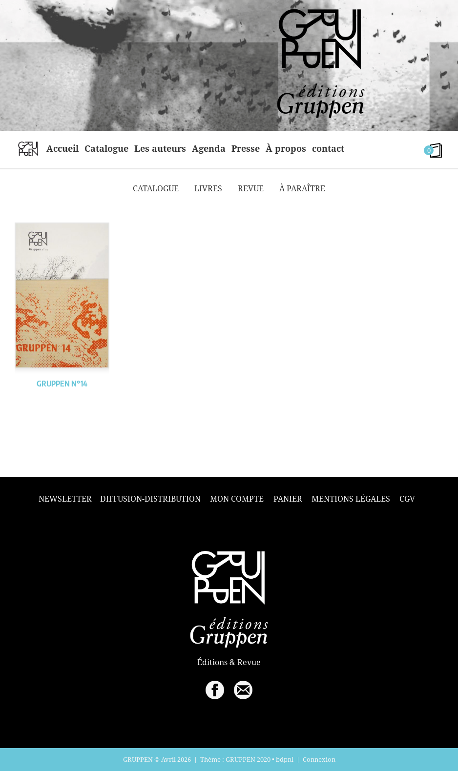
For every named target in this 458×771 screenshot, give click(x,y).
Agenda (209, 148)
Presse (245, 148)
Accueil (62, 148)
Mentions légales (351, 498)
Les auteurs (160, 148)
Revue (251, 188)
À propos (286, 148)
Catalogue (106, 148)
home (28, 148)
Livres (208, 188)
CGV (407, 498)
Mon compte (237, 498)
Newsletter (65, 499)
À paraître (302, 188)
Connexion (319, 759)
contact (328, 148)
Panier (287, 498)
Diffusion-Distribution (150, 498)
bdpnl (284, 759)
